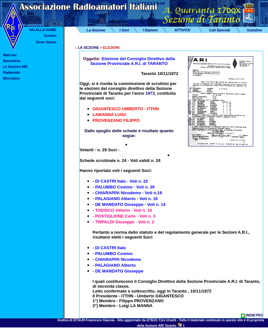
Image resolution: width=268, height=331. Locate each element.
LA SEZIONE (88, 47)
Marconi (9, 55)
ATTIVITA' (182, 30)
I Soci (124, 30)
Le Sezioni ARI (15, 67)
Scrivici (50, 35)
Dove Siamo (46, 42)
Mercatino (11, 78)
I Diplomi (150, 30)
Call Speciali (219, 30)
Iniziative (254, 30)
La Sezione (96, 30)
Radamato (11, 72)
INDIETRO (252, 315)
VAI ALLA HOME (42, 30)
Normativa (11, 61)
